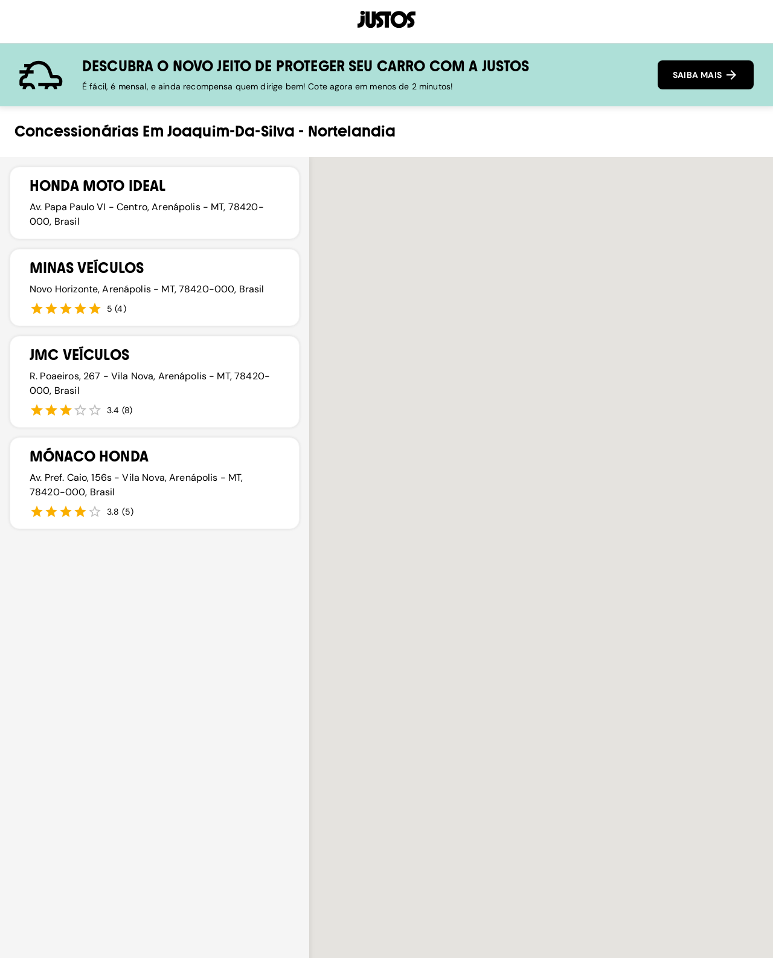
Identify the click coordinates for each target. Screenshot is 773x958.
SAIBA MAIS (705, 75)
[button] (487, 796)
